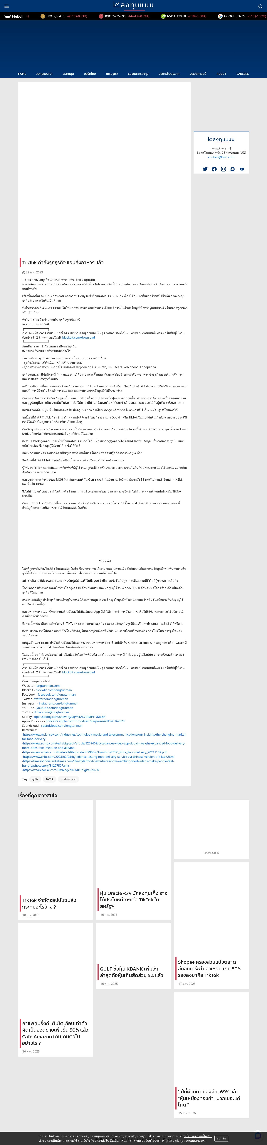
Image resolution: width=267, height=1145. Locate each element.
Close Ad (105, 561)
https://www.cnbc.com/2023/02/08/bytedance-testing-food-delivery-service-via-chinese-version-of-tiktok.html (98, 757)
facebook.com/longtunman (57, 694)
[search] (260, 6)
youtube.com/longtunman (55, 708)
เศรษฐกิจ (112, 73)
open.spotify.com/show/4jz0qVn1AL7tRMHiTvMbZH (69, 717)
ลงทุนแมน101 (44, 73)
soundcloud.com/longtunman (62, 726)
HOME (22, 73)
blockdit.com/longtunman (54, 690)
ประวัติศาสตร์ (198, 73)
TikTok (49, 779)
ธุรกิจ (35, 779)
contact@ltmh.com (221, 157)
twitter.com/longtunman (51, 699)
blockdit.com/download (78, 337)
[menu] (6, 6)
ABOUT (221, 73)
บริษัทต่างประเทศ (169, 73)
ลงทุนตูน (68, 73)
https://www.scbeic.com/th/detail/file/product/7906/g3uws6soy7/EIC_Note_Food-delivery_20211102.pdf (95, 752)
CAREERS (242, 73)
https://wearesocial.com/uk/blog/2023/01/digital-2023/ (61, 770)
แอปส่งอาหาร (68, 779)
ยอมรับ (221, 1138)
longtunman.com (48, 686)
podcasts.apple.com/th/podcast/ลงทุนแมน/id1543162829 (85, 721)
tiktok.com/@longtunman (51, 712)
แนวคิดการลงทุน (138, 73)
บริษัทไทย (90, 73)
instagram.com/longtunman (58, 703)
